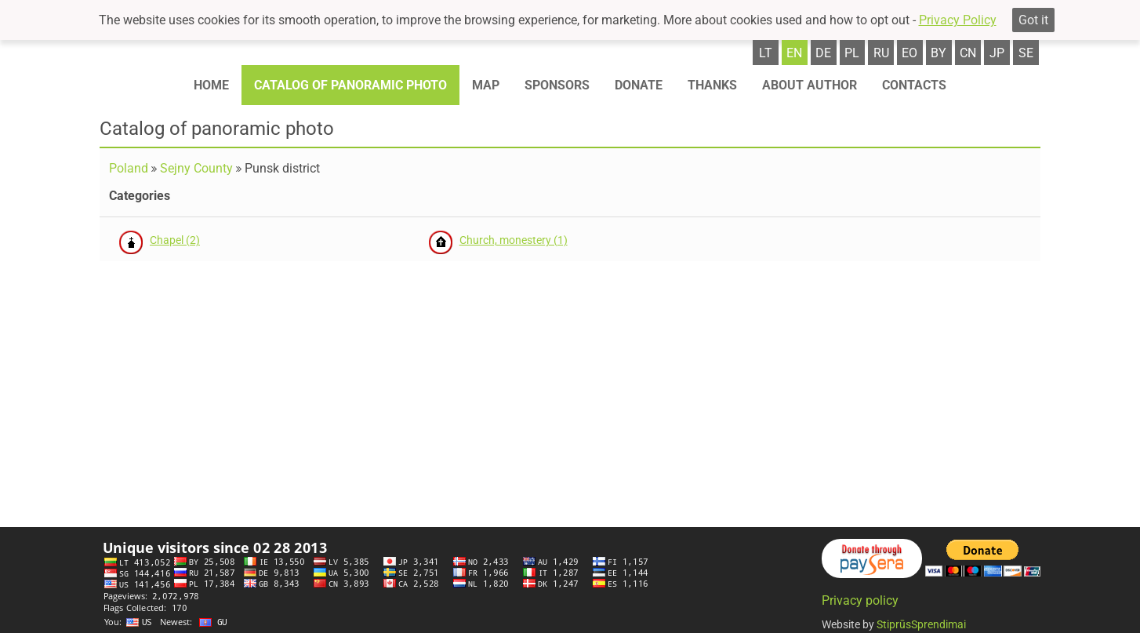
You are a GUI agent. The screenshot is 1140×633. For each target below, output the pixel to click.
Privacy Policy (958, 20)
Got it (1033, 20)
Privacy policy (860, 600)
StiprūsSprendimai (921, 624)
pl (851, 52)
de (823, 52)
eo (909, 52)
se (1025, 52)
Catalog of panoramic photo (350, 85)
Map (485, 85)
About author (809, 85)
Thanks (712, 85)
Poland (128, 168)
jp (996, 52)
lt (765, 52)
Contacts (914, 85)
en (794, 52)
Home (211, 85)
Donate (639, 85)
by (938, 52)
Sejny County (196, 168)
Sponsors (557, 85)
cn (968, 52)
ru (881, 52)
